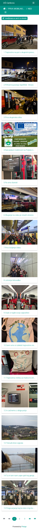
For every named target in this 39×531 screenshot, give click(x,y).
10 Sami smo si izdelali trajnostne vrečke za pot (19, 345)
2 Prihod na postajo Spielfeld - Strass (18, 85)
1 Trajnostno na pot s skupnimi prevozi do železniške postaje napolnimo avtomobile (19, 52)
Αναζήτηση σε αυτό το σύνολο (15, 18)
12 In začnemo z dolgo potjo (15, 410)
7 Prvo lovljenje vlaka (12, 248)
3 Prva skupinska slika (13, 117)
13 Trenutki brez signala (13, 443)
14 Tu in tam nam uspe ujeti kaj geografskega (19, 476)
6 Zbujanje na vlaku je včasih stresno (18, 215)
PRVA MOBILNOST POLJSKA (16, 8)
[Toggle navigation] (33, 2)
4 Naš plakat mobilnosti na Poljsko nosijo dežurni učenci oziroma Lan (19, 150)
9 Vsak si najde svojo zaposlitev (16, 313)
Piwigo (24, 527)
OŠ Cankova (8, 3)
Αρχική (4, 8)
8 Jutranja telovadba (12, 280)
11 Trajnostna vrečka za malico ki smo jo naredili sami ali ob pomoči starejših (19, 378)
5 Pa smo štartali (10, 183)
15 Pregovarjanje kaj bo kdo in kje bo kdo (19, 508)
